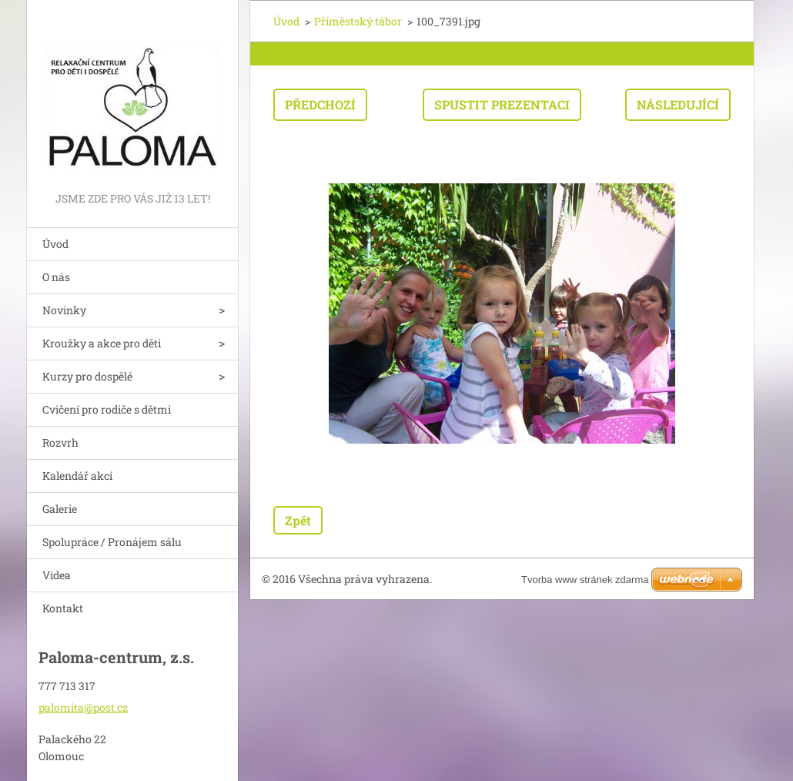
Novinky (64, 310)
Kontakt (62, 608)
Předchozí (320, 104)
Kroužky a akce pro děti (101, 343)
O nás (56, 277)
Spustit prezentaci (502, 104)
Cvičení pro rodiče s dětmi (106, 409)
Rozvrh (60, 442)
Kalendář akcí (77, 475)
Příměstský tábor (358, 21)
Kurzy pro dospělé (87, 376)
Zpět (298, 520)
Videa (56, 575)
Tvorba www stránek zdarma (584, 579)
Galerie (59, 508)
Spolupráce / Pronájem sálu (112, 542)
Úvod (55, 243)
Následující (678, 104)
